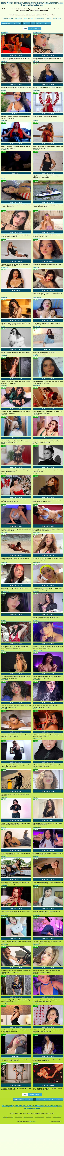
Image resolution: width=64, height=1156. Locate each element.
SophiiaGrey (36, 881)
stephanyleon (4, 942)
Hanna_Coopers (5, 244)
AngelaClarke (36, 92)
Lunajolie (35, 790)
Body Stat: (16, 56)
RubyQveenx (4, 123)
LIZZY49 (3, 456)
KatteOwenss (4, 911)
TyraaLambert (36, 578)
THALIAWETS (36, 335)
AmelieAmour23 (37, 305)
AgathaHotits (4, 62)
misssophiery (4, 32)
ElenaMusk (3, 517)
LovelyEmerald (4, 1063)
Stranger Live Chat (8, 18)
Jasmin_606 (36, 517)
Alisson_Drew (36, 244)
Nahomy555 (4, 578)
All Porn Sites (18, 18)
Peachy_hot (4, 547)
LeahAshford (36, 1093)
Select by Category (35, 28)
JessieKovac (36, 214)
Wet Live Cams (57, 18)
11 (40, 23)
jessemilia (3, 638)
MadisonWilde (4, 729)
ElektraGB (3, 881)
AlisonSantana (4, 1093)
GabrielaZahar (4, 1033)
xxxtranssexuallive (39, 18)
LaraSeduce (36, 153)
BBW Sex (48, 18)
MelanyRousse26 (5, 153)
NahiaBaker (36, 426)
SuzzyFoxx (3, 92)
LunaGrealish (36, 547)
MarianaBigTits (4, 274)
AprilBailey (35, 365)
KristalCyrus (4, 1002)
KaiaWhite (35, 1063)
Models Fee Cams (28, 18)
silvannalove (4, 760)
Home (25, 28)
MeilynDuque (4, 183)
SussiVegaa (36, 183)
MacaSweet (36, 638)
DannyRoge (4, 365)
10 (37, 23)
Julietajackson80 (37, 32)
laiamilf (2, 669)
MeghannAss (36, 608)
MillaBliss (3, 214)
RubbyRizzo (4, 396)
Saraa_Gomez (4, 699)
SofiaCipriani (4, 305)
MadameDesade (5, 487)
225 (46, 23)
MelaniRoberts (36, 942)
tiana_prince (36, 62)
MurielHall (35, 456)
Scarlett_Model (4, 790)
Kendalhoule (36, 1033)
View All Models (6, 23)
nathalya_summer (37, 669)
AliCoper (3, 335)
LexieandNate (36, 699)
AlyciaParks (36, 972)
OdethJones (4, 426)
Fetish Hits (32, 1153)
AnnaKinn (35, 123)
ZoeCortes (3, 851)
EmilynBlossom (5, 608)
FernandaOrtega (37, 851)
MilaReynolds (36, 729)
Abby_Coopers (36, 487)
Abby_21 (35, 820)
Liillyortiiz (35, 1002)
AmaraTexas (36, 274)
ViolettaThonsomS (37, 760)
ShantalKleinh (36, 396)
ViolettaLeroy (36, 911)
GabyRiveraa (4, 820)
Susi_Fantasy (4, 972)
